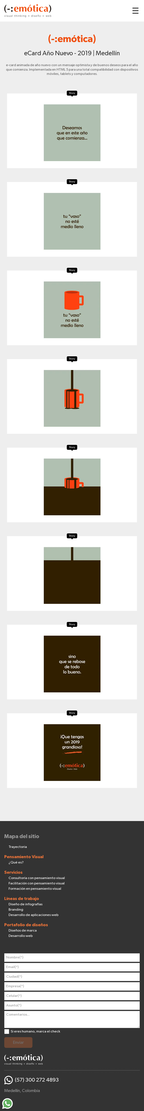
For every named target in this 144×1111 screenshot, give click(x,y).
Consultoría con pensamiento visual (37, 878)
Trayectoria (18, 847)
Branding (16, 910)
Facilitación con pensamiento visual (37, 883)
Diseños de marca (23, 930)
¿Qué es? (16, 862)
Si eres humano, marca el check (35, 1031)
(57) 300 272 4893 (37, 1080)
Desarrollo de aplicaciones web (33, 915)
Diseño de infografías (25, 904)
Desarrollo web (21, 936)
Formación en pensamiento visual (35, 889)
